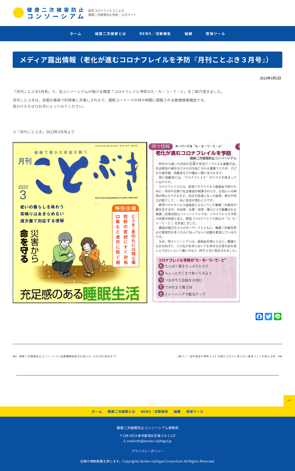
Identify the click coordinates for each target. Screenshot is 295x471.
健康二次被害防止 (56, 12)
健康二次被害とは (110, 33)
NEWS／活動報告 (155, 33)
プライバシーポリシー (147, 451)
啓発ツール (215, 33)
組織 (188, 33)
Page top (289, 401)
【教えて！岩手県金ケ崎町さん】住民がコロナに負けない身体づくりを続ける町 (226, 356)
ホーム (76, 33)
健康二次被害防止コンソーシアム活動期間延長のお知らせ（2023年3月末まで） (68, 356)
